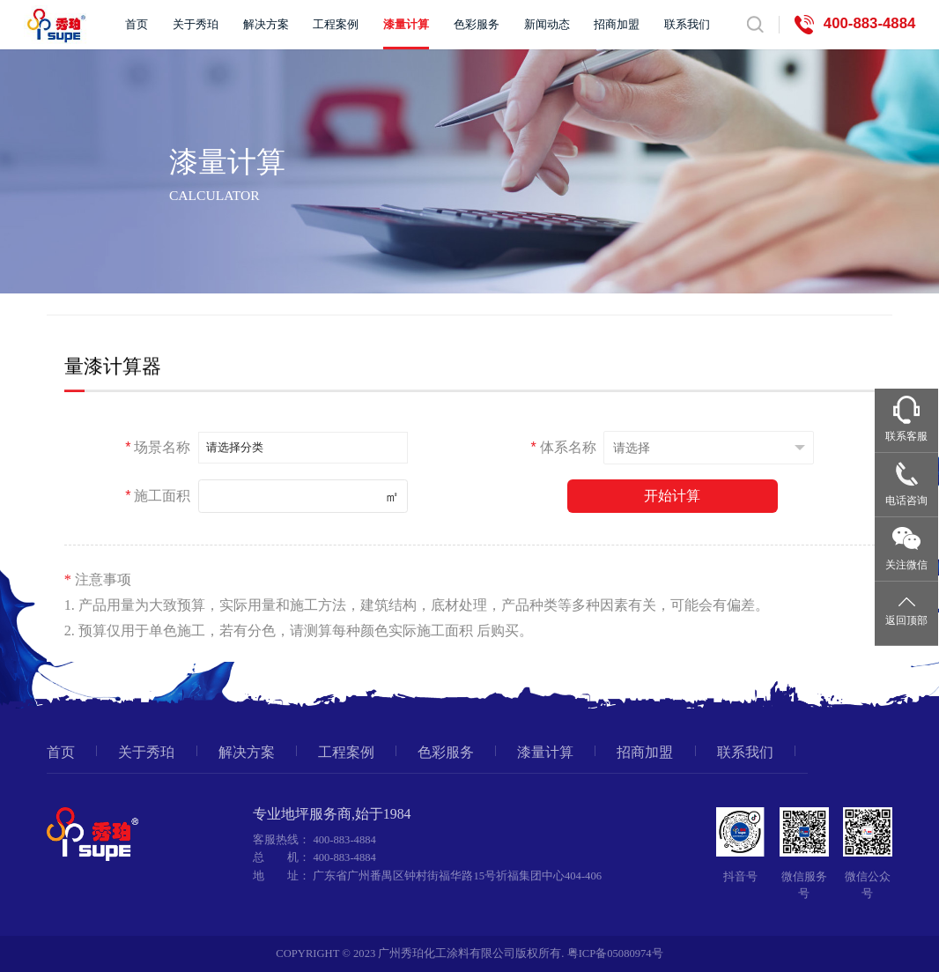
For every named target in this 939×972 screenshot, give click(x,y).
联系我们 (687, 24)
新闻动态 (547, 24)
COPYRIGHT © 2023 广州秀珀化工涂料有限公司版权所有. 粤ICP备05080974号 (469, 953)
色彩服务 (476, 24)
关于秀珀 (195, 24)
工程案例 (336, 24)
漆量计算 (406, 24)
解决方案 (266, 24)
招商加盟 (617, 24)
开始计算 (672, 495)
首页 (136, 24)
